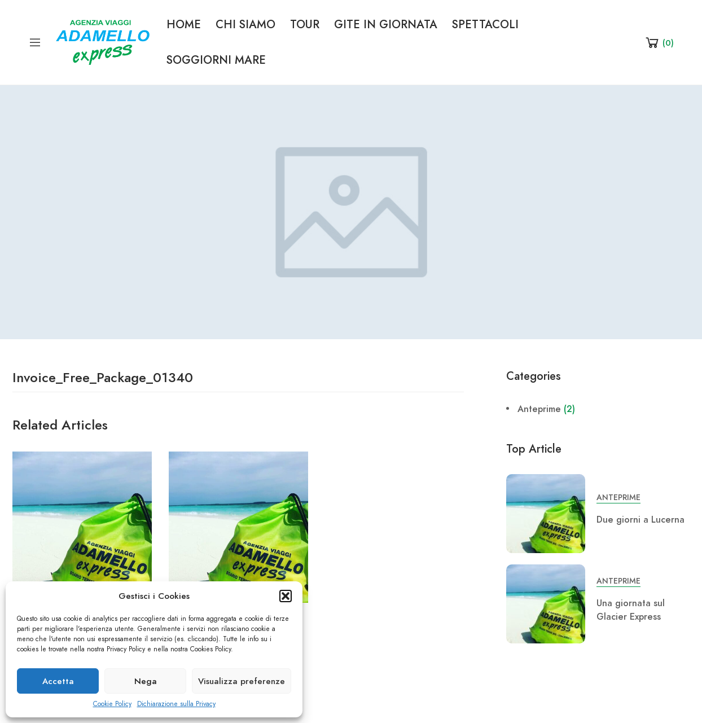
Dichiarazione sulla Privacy (176, 703)
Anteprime (539, 409)
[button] (285, 596)
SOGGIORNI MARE (216, 60)
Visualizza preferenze (241, 681)
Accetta (58, 681)
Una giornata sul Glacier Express (630, 610)
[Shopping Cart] (659, 42)
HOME (183, 24)
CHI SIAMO (245, 24)
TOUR (304, 24)
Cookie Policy (112, 703)
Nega (145, 681)
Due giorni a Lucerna (640, 520)
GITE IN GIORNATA (385, 24)
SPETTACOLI (485, 24)
